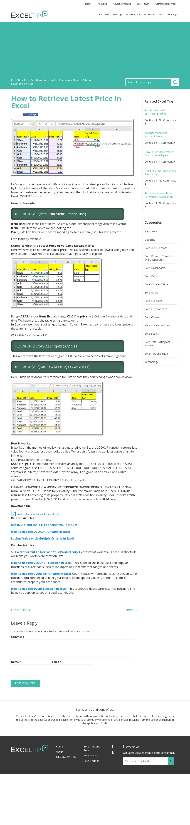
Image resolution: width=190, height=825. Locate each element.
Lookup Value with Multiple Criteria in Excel (42, 538)
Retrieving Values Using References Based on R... (159, 195)
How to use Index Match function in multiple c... (159, 153)
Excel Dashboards (155, 268)
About (59, 752)
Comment (17, 636)
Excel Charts (150, 14)
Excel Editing (91, 755)
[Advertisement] (95, 52)
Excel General (152, 317)
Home (88, 3)
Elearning (150, 239)
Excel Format (91, 760)
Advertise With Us (122, 3)
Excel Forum (143, 3)
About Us (102, 3)
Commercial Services (165, 3)
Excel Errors (151, 292)
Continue (151, 120)
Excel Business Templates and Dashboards (160, 257)
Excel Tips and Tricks (157, 353)
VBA (161, 14)
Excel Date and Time (157, 284)
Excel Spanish (152, 333)
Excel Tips (118, 14)
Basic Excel (104, 14)
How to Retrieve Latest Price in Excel (35, 514)
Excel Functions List (156, 309)
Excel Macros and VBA (158, 325)
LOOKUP (24, 214)
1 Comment (167, 142)
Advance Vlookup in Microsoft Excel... (156, 134)
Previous (18, 609)
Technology (171, 14)
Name (16, 662)
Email (56, 662)
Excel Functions (133, 14)
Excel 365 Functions (156, 248)
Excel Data (151, 276)
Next (129, 609)
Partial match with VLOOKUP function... (156, 112)
